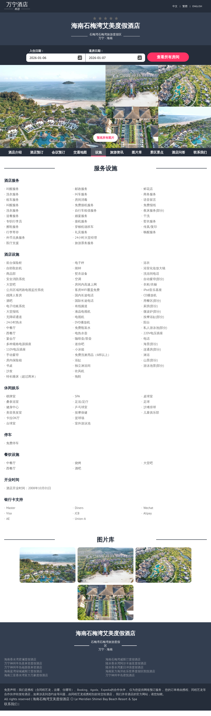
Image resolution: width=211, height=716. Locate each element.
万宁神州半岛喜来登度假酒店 (23, 664)
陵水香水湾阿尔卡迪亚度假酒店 (126, 664)
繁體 (184, 6)
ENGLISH (197, 6)
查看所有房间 (168, 57)
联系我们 (200, 153)
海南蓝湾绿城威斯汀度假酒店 (23, 672)
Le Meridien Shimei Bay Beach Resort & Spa (106, 700)
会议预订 (58, 153)
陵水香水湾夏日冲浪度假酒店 (124, 668)
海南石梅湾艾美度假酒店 (51, 700)
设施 (98, 153)
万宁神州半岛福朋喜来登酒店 (23, 668)
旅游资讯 (116, 153)
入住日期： (36, 51)
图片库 (137, 153)
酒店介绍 (15, 153)
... (80, 57)
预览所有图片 (105, 139)
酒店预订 (36, 153)
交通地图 (80, 153)
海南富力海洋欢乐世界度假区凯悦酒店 (130, 672)
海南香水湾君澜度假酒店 (20, 660)
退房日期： (96, 51)
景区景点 (156, 153)
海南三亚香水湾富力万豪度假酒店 (26, 676)
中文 (174, 6)
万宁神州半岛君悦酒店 (120, 676)
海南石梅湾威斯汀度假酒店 (123, 660)
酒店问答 (178, 153)
